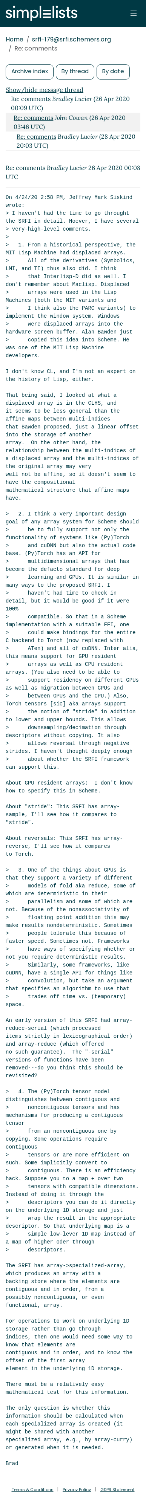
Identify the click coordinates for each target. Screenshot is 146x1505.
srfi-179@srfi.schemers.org (71, 39)
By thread (75, 71)
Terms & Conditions (33, 1490)
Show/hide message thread (44, 89)
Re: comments (33, 117)
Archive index (29, 71)
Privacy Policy (77, 1490)
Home (14, 39)
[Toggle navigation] (133, 13)
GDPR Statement (117, 1490)
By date (113, 71)
